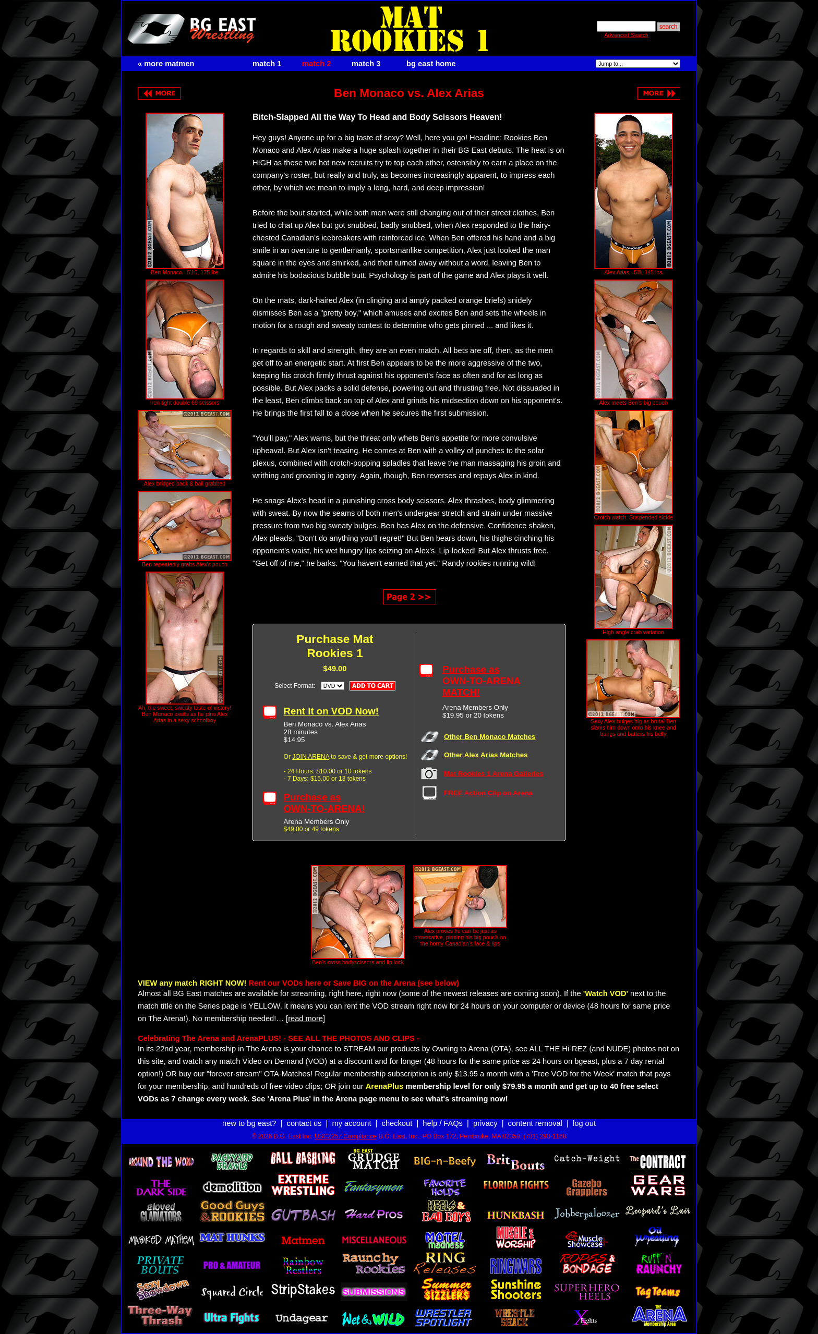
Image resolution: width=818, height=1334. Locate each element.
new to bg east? (249, 1123)
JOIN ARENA (310, 756)
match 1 (266, 63)
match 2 (316, 63)
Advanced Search (626, 35)
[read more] (305, 1018)
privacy (485, 1123)
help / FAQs (443, 1123)
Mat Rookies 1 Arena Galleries (494, 774)
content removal (535, 1123)
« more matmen (166, 63)
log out (584, 1123)
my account (351, 1123)
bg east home (430, 63)
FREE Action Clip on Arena (488, 793)
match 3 (366, 63)
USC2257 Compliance (346, 1136)
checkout (397, 1123)
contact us (304, 1123)
